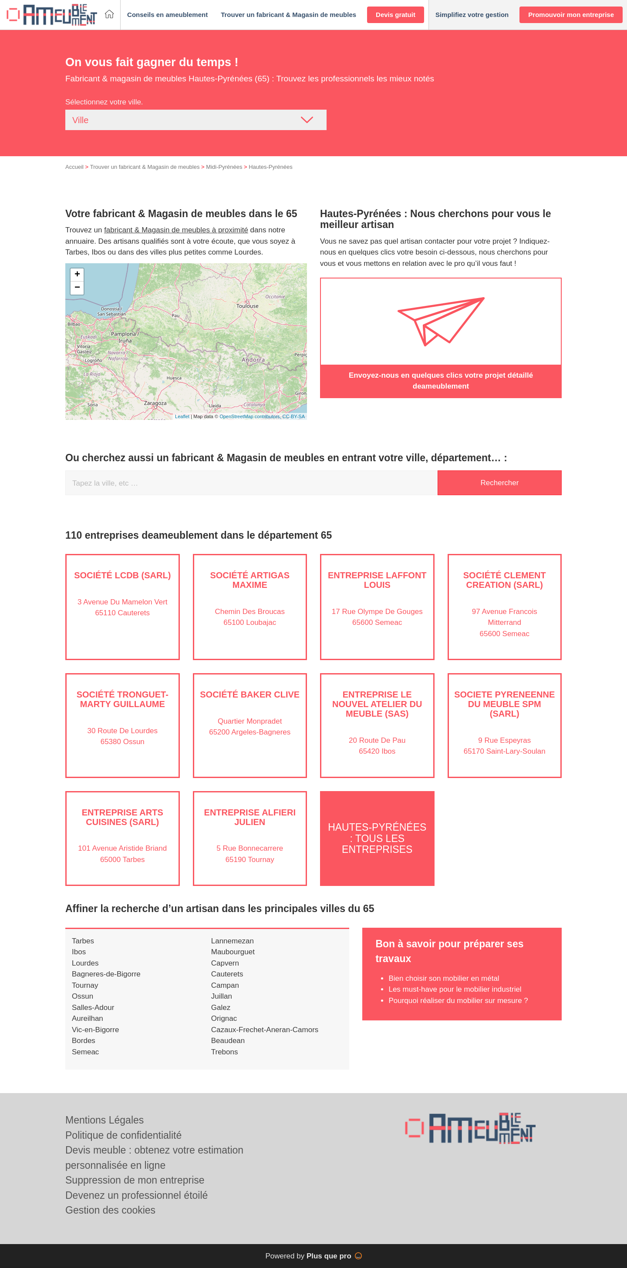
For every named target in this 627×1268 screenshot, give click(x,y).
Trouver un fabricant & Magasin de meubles (145, 167)
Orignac (224, 1018)
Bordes (83, 1041)
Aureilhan (87, 1018)
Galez (220, 1007)
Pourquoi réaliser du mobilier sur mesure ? (458, 1000)
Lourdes (85, 963)
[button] (167, 15)
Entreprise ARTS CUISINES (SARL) (122, 817)
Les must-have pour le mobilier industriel (454, 989)
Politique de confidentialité (123, 1135)
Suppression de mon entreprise (135, 1180)
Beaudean (228, 1041)
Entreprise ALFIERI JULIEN (250, 817)
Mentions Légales (104, 1120)
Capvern (225, 963)
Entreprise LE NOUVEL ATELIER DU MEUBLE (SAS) (377, 704)
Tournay (85, 985)
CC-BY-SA (293, 416)
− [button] (77, 288)
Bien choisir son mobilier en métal (443, 978)
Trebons (224, 1052)
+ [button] (77, 275)
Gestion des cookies (110, 1210)
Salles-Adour (93, 1007)
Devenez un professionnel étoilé (136, 1195)
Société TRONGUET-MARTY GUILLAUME (123, 699)
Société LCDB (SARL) (122, 575)
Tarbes (83, 941)
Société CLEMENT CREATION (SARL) (504, 580)
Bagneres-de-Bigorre (106, 974)
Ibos (79, 952)
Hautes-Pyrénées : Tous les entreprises (377, 838)
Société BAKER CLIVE (250, 694)
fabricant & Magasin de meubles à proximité (176, 230)
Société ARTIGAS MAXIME (250, 580)
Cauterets (227, 974)
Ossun (82, 996)
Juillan (221, 996)
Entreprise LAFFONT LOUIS (377, 580)
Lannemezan (232, 941)
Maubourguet (233, 952)
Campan (225, 985)
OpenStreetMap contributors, (250, 416)
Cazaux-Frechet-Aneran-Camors (265, 1030)
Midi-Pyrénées (224, 167)
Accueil (74, 167)
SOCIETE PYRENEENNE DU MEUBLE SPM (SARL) (504, 704)
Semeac (85, 1052)
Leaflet (182, 416)
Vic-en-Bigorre (95, 1030)
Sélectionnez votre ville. (104, 102)
